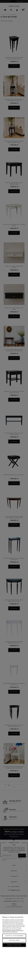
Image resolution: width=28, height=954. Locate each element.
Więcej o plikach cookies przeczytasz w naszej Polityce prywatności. (12, 931)
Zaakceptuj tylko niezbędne (14, 936)
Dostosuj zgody (14, 940)
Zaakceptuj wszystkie (14, 945)
